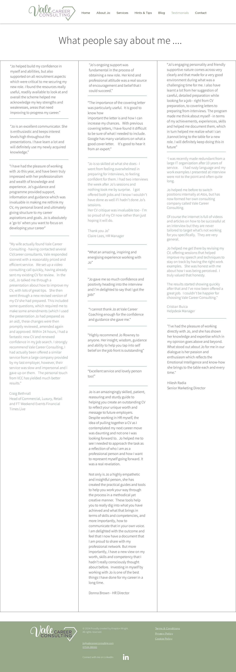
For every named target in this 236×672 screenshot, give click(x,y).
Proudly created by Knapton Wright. (110, 628)
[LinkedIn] (125, 657)
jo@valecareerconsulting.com (98, 643)
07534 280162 (90, 647)
